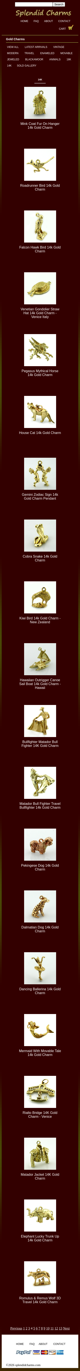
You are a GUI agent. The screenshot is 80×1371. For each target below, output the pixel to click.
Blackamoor (34, 59)
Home (24, 21)
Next (66, 1328)
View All (13, 47)
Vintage (58, 47)
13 (60, 1328)
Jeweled (13, 59)
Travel (29, 53)
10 (47, 1328)
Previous (16, 1328)
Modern (12, 53)
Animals (55, 59)
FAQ (36, 21)
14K (9, 65)
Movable (66, 53)
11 (52, 1328)
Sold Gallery (26, 65)
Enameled (47, 53)
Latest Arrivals (36, 47)
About (48, 21)
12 (56, 1328)
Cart (62, 28)
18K (69, 59)
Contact (64, 21)
